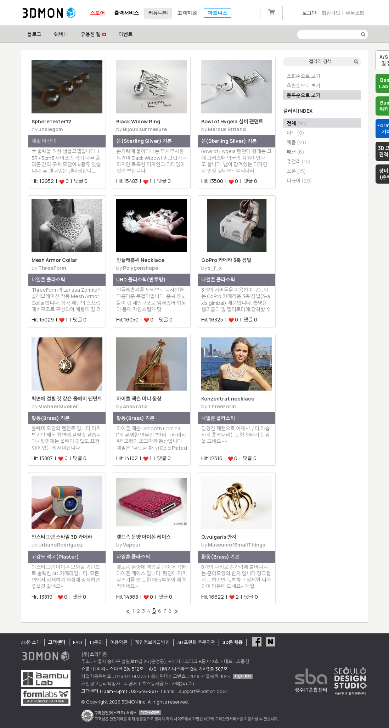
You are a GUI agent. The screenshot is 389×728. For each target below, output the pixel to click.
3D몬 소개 (31, 642)
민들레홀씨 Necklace (140, 260)
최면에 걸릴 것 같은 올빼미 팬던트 (67, 398)
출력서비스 (126, 13)
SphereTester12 (51, 121)
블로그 (34, 34)
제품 (296, 142)
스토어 (97, 13)
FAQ (77, 642)
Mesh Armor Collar (54, 260)
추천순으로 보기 (303, 85)
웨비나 (61, 34)
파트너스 (217, 13)
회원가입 (331, 13)
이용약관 (119, 642)
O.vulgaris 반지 (218, 536)
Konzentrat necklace (227, 398)
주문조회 (354, 13)
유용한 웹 (93, 34)
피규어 (299, 180)
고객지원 (187, 13)
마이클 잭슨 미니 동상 (138, 398)
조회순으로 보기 (303, 76)
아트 (295, 132)
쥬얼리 (299, 161)
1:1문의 (96, 642)
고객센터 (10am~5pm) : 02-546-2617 (120, 691)
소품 (296, 171)
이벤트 (126, 34)
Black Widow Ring (138, 121)
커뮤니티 (158, 13)
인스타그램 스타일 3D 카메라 (62, 536)
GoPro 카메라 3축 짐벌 (226, 260)
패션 (295, 152)
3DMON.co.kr (49, 13)
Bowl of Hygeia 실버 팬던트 (232, 121)
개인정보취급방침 (152, 642)
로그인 (309, 13)
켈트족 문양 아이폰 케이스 (143, 536)
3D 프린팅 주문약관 (196, 642)
